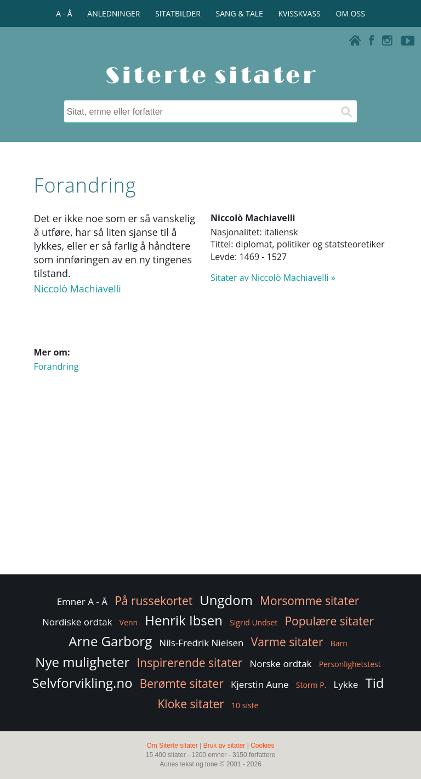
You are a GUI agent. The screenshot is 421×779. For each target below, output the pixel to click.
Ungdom (226, 600)
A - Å (64, 13)
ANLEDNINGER (113, 13)
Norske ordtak (281, 663)
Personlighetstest (350, 664)
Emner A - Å (82, 601)
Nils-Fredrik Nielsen (201, 642)
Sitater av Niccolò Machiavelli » (272, 278)
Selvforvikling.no (82, 683)
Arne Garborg (110, 641)
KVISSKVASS (299, 13)
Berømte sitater (182, 683)
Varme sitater (287, 642)
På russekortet (153, 600)
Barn (339, 643)
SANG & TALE (239, 13)
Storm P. (311, 685)
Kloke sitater (191, 704)
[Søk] (346, 111)
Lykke (345, 684)
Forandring (55, 366)
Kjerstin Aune (260, 684)
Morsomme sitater (309, 600)
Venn (129, 622)
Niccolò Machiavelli (77, 288)
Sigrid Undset (253, 622)
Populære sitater (329, 621)
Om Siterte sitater (171, 745)
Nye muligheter (82, 662)
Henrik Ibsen (184, 620)
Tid (374, 683)
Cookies (262, 745)
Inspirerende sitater (189, 662)
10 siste (244, 705)
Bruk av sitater (224, 745)
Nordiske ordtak (77, 622)
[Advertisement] (210, 484)
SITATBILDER (178, 13)
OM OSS (350, 13)
